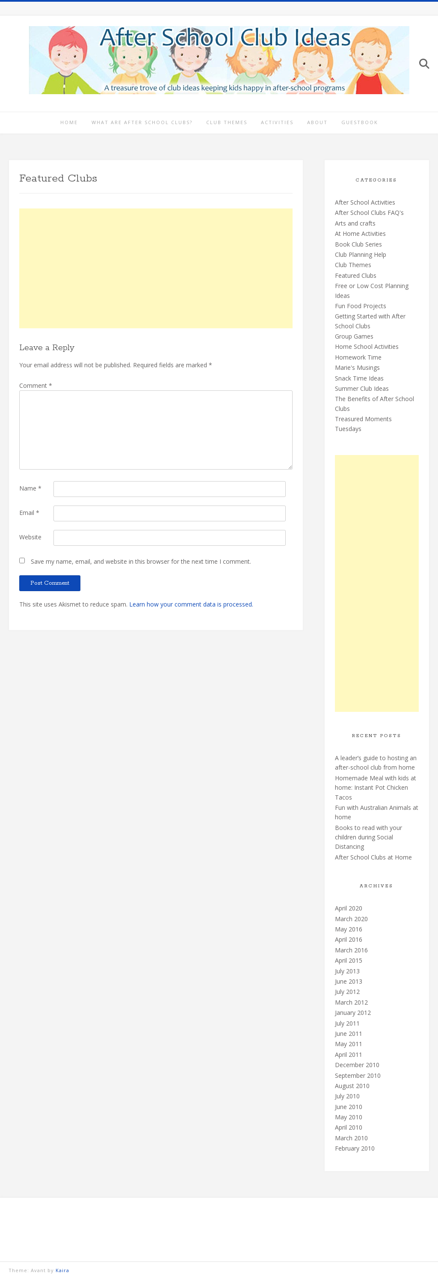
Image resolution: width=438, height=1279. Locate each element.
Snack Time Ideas (359, 378)
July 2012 (347, 992)
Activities (277, 122)
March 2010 (351, 1138)
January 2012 (353, 1012)
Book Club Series (358, 244)
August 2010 (352, 1086)
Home (69, 122)
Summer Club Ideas (362, 388)
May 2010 (348, 1117)
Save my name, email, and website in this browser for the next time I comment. (141, 561)
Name (30, 488)
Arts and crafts (355, 223)
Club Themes (226, 122)
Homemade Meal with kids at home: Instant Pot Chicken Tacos (375, 787)
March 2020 (351, 919)
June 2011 (348, 1033)
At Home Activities (360, 233)
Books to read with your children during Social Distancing (368, 837)
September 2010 (358, 1075)
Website (30, 537)
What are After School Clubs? (142, 122)
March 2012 (351, 1002)
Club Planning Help (360, 254)
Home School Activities (367, 346)
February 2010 (355, 1148)
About (317, 122)
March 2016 (351, 950)
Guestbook (359, 122)
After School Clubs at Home (373, 857)
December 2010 (357, 1065)
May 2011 (348, 1044)
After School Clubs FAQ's (369, 212)
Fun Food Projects (360, 306)
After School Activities (365, 202)
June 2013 (348, 981)
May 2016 (348, 929)
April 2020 (348, 908)
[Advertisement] (156, 268)
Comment (35, 385)
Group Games (354, 336)
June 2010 (348, 1107)
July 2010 (347, 1096)
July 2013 (347, 971)
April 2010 (348, 1127)
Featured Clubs (355, 275)
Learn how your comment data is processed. (191, 604)
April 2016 (348, 939)
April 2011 (348, 1054)
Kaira (62, 1270)
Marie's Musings (357, 367)
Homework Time (358, 357)
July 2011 (347, 1023)
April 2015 (348, 960)
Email (29, 513)
